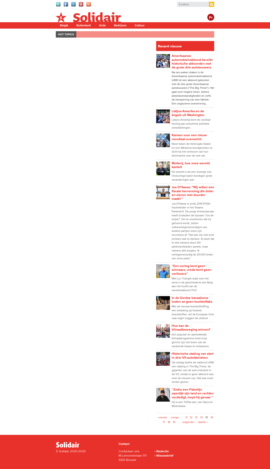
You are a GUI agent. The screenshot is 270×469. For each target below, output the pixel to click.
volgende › (188, 422)
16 (212, 417)
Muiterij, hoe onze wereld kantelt (191, 165)
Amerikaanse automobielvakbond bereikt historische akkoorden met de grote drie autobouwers (192, 61)
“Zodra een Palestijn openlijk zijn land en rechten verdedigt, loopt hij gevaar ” (193, 393)
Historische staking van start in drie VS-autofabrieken (193, 356)
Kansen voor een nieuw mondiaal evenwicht (189, 137)
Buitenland (83, 25)
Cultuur (140, 25)
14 (201, 417)
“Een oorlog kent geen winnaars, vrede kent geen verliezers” (191, 270)
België (64, 25)
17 (164, 422)
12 (191, 417)
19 (174, 422)
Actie (102, 25)
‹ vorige (174, 417)
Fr (211, 17)
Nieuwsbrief (164, 455)
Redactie (162, 451)
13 (196, 417)
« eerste (162, 417)
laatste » (203, 422)
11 (186, 417)
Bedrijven (120, 25)
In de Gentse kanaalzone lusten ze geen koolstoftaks (192, 300)
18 (169, 422)
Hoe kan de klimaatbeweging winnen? (191, 328)
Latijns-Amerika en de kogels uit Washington (188, 113)
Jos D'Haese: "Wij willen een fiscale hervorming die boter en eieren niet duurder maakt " (193, 193)
